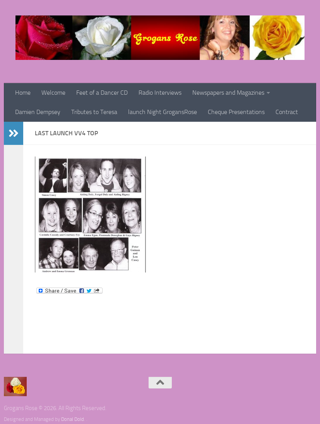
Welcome (53, 92)
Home (23, 92)
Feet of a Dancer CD (102, 92)
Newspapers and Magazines (228, 92)
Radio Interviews (160, 92)
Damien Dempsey (37, 112)
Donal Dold (72, 419)
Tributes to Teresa (94, 112)
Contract (287, 112)
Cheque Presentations (236, 112)
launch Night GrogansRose (162, 112)
